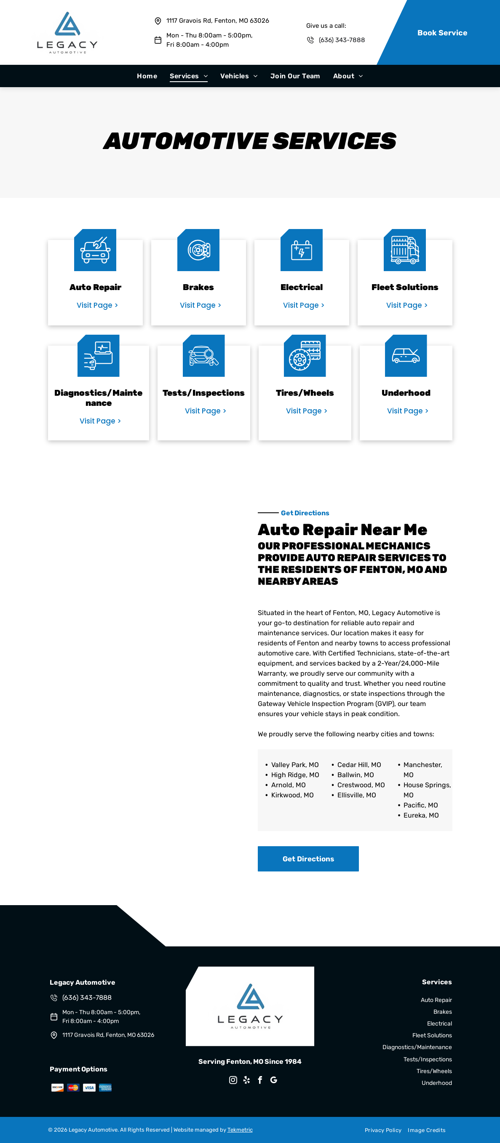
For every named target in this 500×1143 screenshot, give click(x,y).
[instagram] (233, 1081)
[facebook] (260, 1081)
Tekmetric (240, 1130)
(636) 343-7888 (342, 40)
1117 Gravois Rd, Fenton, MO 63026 (217, 20)
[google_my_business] (273, 1081)
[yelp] (246, 1081)
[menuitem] (147, 76)
